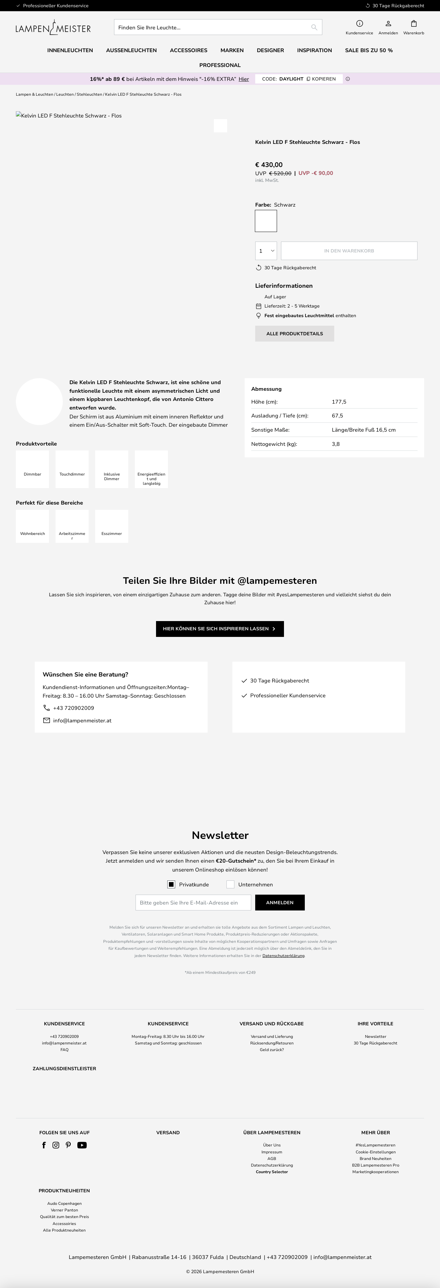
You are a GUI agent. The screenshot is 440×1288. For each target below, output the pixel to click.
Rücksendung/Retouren (272, 1025)
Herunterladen (306, 375)
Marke (374, 375)
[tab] (64, 376)
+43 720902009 (73, 724)
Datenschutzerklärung (283, 938)
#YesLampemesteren (375, 1144)
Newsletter (375, 1019)
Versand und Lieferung (272, 1019)
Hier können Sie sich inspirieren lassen (216, 645)
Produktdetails (156, 375)
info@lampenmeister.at (82, 736)
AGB (271, 1158)
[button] (220, 125)
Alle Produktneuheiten (64, 1230)
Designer (231, 375)
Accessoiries (64, 1223)
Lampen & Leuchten (34, 94)
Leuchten (65, 94)
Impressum (271, 1151)
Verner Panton (64, 1209)
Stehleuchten (89, 94)
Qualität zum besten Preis (64, 1216)
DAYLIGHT (299, 79)
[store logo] (53, 27)
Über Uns (272, 1144)
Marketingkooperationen (375, 1171)
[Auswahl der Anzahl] (266, 251)
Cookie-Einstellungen (376, 1151)
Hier (244, 78)
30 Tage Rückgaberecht (375, 1025)
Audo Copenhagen (64, 1203)
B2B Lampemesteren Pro (375, 1165)
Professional (220, 65)
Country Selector (272, 1171)
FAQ (64, 1032)
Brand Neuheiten (375, 1158)
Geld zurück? (272, 1032)
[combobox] (218, 27)
